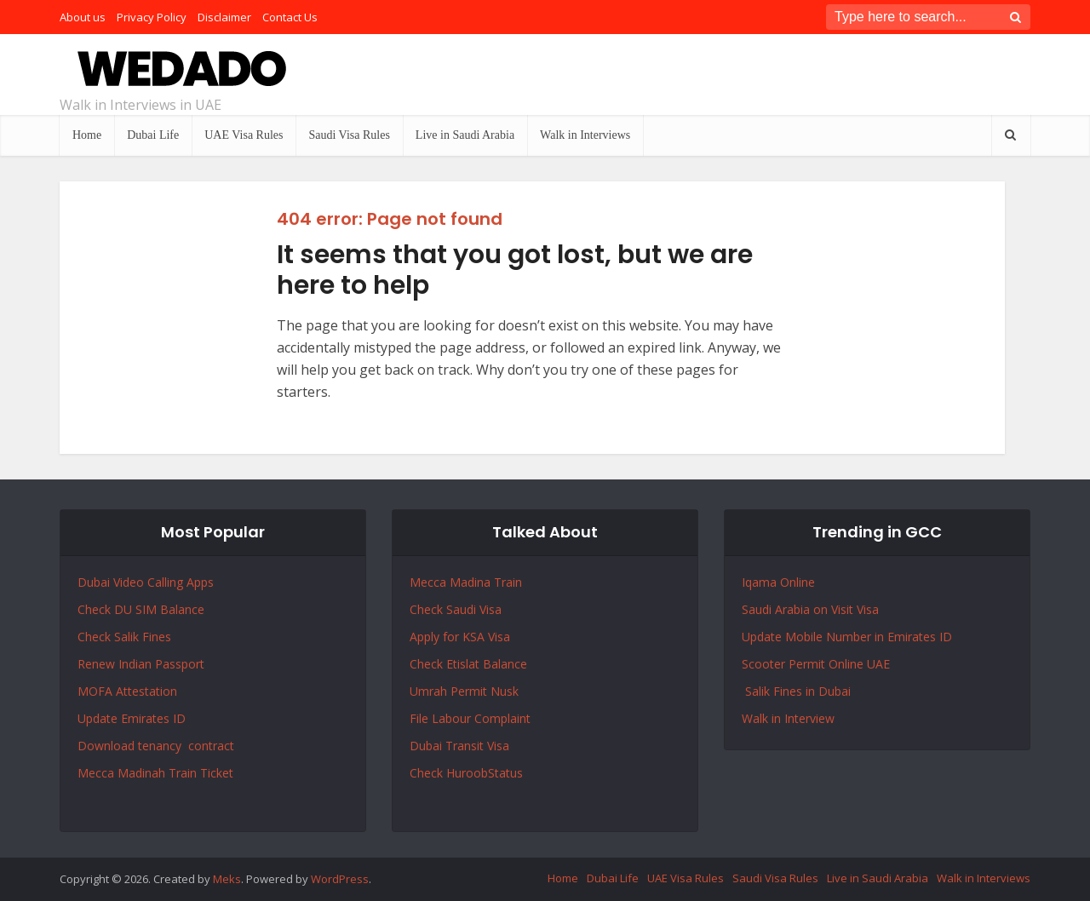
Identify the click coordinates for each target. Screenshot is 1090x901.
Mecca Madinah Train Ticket (155, 773)
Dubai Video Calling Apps (145, 582)
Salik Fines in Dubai (796, 691)
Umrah (430, 691)
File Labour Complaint (470, 718)
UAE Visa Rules (243, 135)
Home (86, 135)
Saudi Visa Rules (348, 135)
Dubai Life (153, 135)
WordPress (340, 879)
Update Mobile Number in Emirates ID (847, 636)
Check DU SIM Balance (140, 609)
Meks (227, 879)
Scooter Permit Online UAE (816, 664)
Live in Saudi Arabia (465, 135)
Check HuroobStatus (466, 773)
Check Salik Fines (124, 636)
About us (83, 17)
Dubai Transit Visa (459, 745)
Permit (470, 691)
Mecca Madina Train (466, 582)
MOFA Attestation (127, 691)
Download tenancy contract (157, 745)
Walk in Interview (788, 718)
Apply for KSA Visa (460, 636)
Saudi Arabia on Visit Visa (810, 609)
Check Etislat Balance (468, 664)
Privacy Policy (151, 17)
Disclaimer (224, 17)
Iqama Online (778, 582)
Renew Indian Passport (140, 664)
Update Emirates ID (131, 718)
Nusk (504, 691)
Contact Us (290, 17)
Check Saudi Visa (456, 609)
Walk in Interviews (585, 135)
